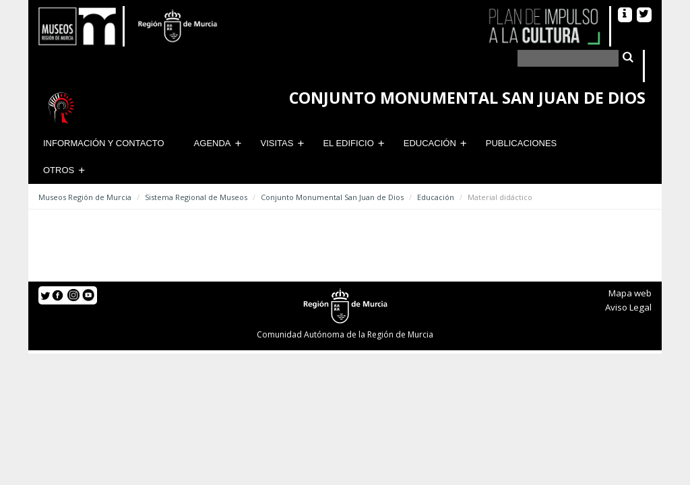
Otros (58, 170)
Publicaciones (521, 143)
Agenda (212, 143)
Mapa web (630, 293)
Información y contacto (103, 143)
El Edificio (348, 143)
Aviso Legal (628, 307)
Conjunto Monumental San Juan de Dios (332, 197)
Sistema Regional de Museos (196, 197)
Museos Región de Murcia (84, 197)
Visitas (277, 143)
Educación (430, 143)
